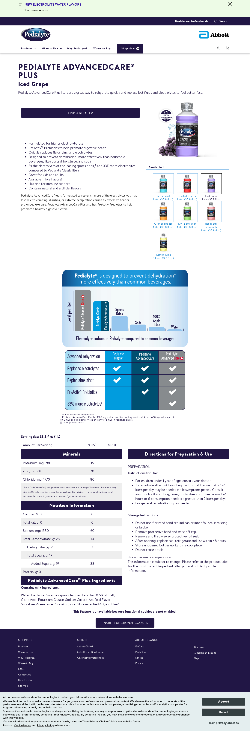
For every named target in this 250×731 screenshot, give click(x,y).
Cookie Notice (22, 725)
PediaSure (140, 652)
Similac (139, 657)
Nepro (197, 658)
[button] (215, 21)
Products (23, 646)
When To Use (25, 652)
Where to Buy (25, 663)
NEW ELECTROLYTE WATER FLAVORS (53, 4)
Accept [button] (223, 701)
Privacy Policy (45, 725)
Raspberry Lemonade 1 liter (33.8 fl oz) (211, 227)
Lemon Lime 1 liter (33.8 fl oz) (163, 256)
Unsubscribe (25, 680)
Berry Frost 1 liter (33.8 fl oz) (163, 197)
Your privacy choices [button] (223, 722)
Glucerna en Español (205, 652)
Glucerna (199, 647)
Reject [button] (223, 712)
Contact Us (24, 674)
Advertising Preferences (90, 657)
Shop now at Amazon (37, 10)
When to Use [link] (50, 48)
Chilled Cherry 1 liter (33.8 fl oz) (187, 197)
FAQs (21, 669)
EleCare (139, 646)
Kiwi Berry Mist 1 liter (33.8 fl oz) (187, 225)
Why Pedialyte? (26, 657)
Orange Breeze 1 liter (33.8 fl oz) (163, 225)
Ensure (139, 663)
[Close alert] (230, 8)
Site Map (23, 685)
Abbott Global (85, 646)
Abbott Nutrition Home (90, 652)
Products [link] (27, 48)
